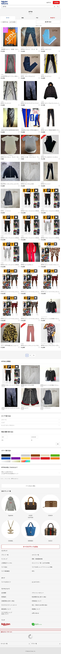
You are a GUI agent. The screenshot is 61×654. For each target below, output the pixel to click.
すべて (7, 17)
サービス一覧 (4, 643)
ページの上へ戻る (30, 486)
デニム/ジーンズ (24, 74)
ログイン (48, 2)
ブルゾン (2, 343)
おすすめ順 (13, 22)
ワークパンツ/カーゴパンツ (26, 47)
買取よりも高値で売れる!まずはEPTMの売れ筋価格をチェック (30, 472)
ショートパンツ (4, 209)
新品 (23, 17)
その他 (42, 47)
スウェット (3, 47)
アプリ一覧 (34, 643)
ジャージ (2, 182)
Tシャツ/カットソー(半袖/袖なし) (7, 155)
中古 (37, 17)
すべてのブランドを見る (30, 546)
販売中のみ (4, 22)
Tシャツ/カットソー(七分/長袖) (47, 343)
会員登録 (56, 2)
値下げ (52, 17)
